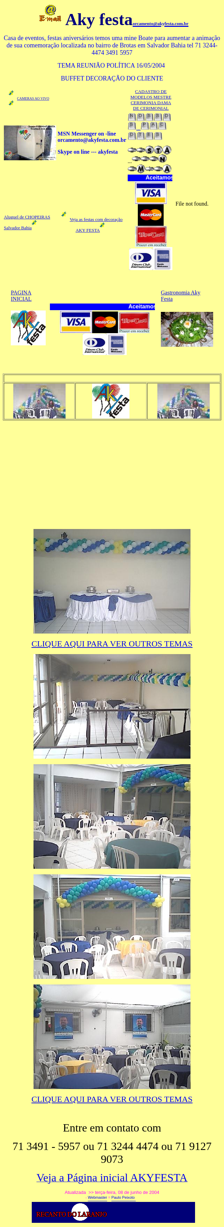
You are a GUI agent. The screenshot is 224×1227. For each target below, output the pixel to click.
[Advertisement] (113, 474)
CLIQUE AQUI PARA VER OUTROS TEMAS (112, 643)
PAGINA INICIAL (21, 296)
